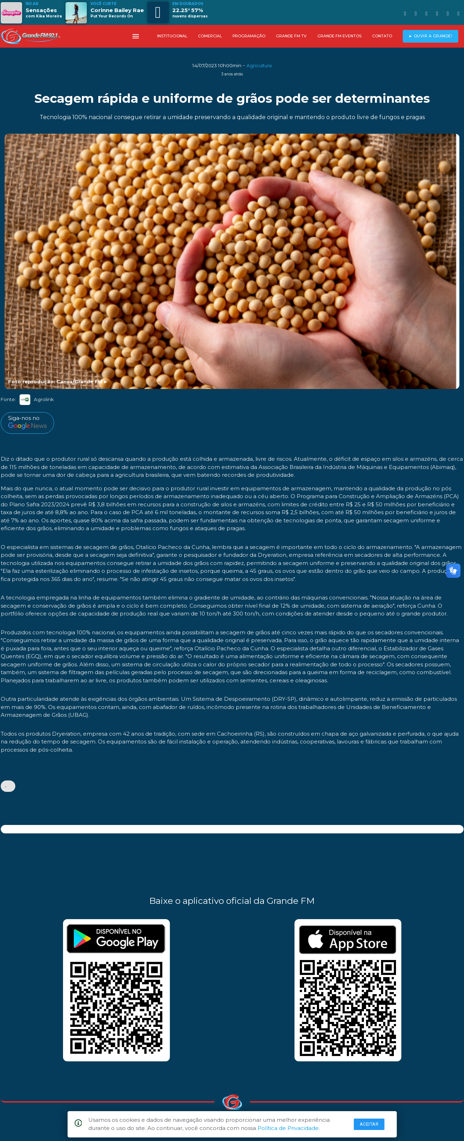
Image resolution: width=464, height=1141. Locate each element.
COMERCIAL (210, 36)
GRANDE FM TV (291, 36)
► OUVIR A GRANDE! (430, 36)
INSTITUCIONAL (172, 36)
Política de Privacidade (288, 1128)
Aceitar (369, 1124)
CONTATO (382, 36)
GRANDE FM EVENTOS (339, 36)
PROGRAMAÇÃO (249, 36)
